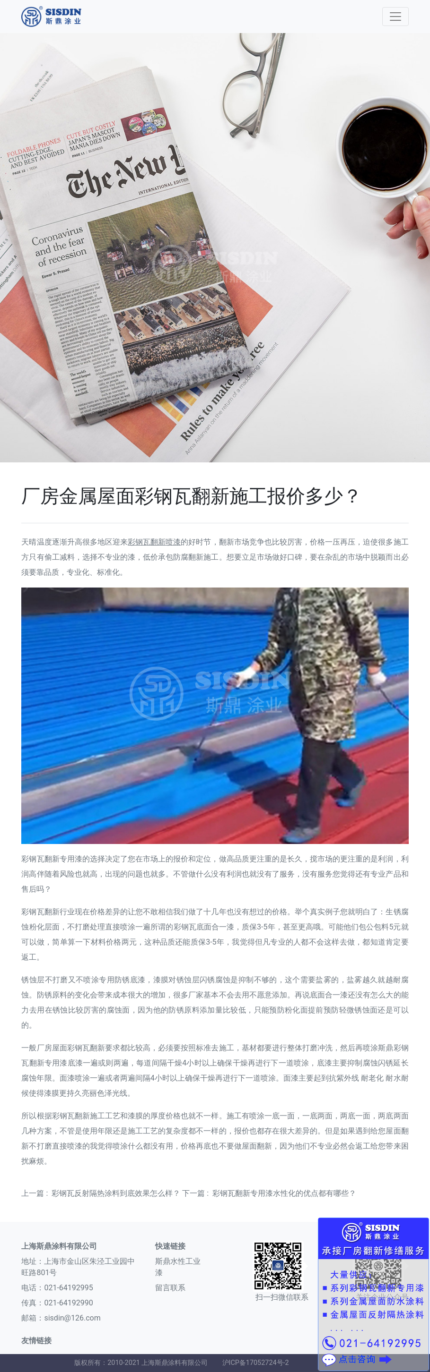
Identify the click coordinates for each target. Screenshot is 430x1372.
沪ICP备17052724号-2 (255, 1363)
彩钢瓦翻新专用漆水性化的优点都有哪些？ (284, 1193)
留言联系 (170, 1287)
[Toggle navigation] (395, 16)
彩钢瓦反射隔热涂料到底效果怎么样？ (116, 1193)
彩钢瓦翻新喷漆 (154, 541)
